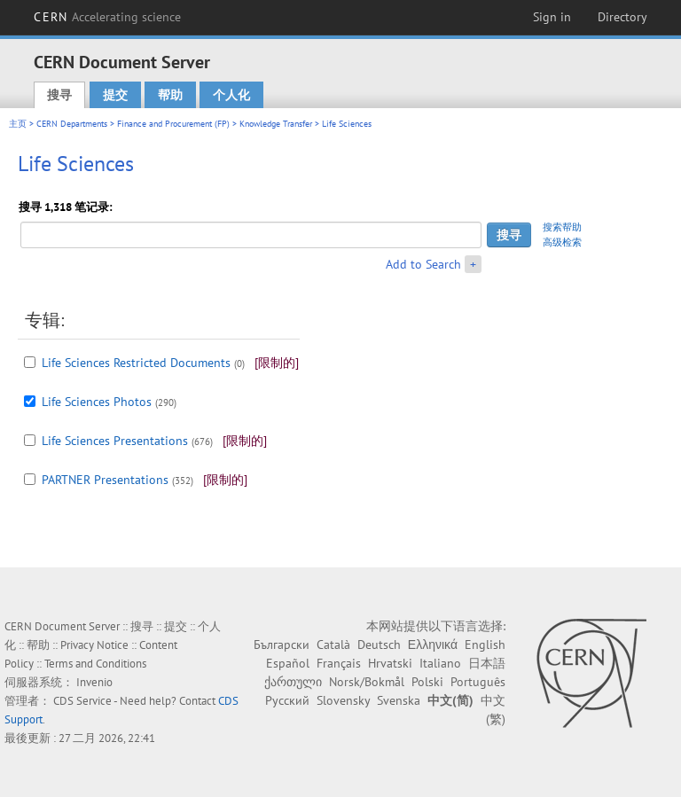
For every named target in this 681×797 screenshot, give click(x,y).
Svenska (398, 700)
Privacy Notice (94, 644)
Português (477, 682)
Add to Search (423, 264)
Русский (287, 700)
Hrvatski (390, 663)
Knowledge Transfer (275, 123)
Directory (622, 17)
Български (281, 644)
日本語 (486, 663)
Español (287, 663)
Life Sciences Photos (97, 402)
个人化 (231, 95)
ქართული (293, 682)
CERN (107, 17)
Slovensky (343, 700)
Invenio (94, 682)
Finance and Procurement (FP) (173, 123)
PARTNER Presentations (105, 480)
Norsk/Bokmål (366, 682)
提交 (115, 95)
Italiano (440, 663)
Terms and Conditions (95, 663)
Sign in (552, 17)
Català (333, 644)
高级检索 (562, 242)
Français (339, 663)
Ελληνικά (433, 644)
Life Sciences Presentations (115, 441)
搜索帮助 (562, 227)
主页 (18, 123)
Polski (427, 682)
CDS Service (82, 700)
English (485, 644)
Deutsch (379, 644)
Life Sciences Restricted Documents (136, 363)
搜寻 (59, 95)
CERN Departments (71, 123)
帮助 (170, 95)
